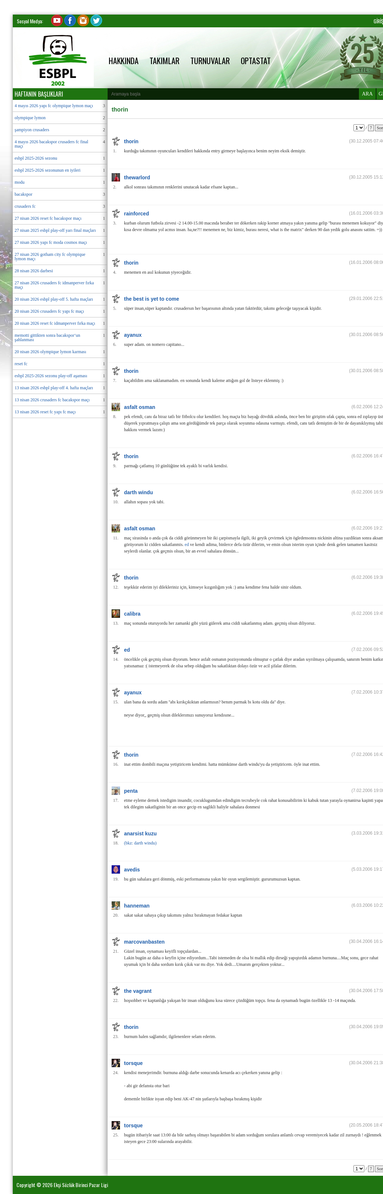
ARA (367, 94)
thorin (131, 141)
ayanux (133, 335)
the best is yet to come (151, 299)
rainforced (136, 213)
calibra (132, 614)
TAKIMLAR (164, 60)
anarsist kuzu (140, 833)
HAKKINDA (124, 60)
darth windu (138, 492)
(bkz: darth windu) (140, 843)
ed (187, 544)
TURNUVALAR (210, 60)
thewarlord (137, 177)
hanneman (137, 906)
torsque (133, 1063)
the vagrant (137, 991)
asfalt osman (139, 407)
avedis (132, 870)
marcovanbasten (144, 942)
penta (131, 791)
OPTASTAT (256, 60)
